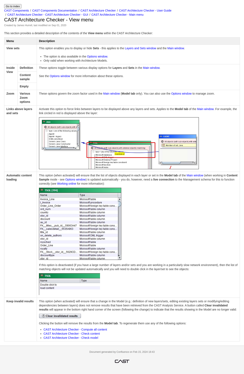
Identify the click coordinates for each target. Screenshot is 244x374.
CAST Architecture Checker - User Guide (145, 10)
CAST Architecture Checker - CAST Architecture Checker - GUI (47, 14)
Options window (60, 76)
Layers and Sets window (140, 48)
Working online (66, 183)
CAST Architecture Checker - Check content (72, 333)
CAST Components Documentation (54, 10)
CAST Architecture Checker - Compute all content (75, 329)
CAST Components (16, 10)
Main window (175, 48)
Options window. (97, 56)
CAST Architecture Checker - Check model (71, 337)
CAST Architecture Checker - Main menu (117, 14)
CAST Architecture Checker (98, 10)
